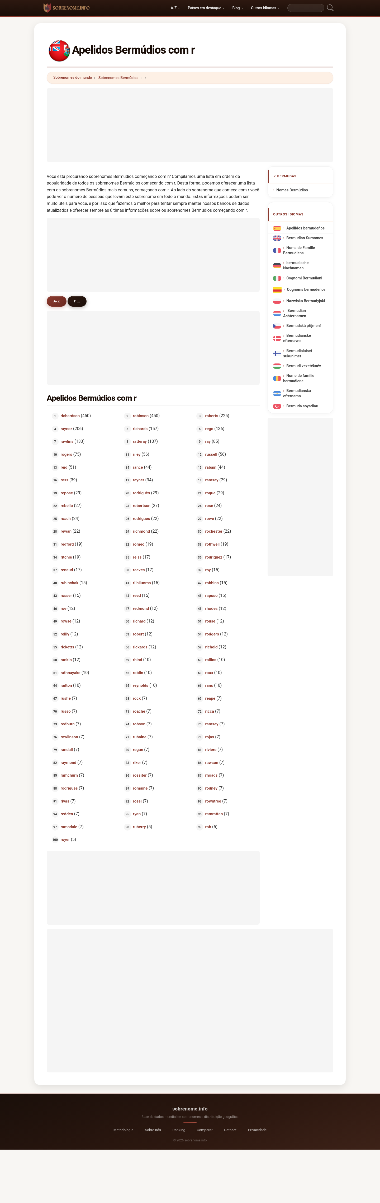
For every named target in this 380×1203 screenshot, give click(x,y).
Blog (236, 8)
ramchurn (69, 775)
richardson (70, 415)
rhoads (211, 775)
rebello (67, 505)
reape (210, 698)
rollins (210, 659)
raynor (66, 428)
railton (66, 685)
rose (209, 505)
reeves (139, 570)
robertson (141, 505)
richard (139, 621)
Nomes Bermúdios (292, 190)
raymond (69, 762)
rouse (210, 621)
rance (138, 467)
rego (209, 428)
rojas (209, 736)
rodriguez (213, 557)
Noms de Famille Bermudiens (299, 250)
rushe (66, 698)
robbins (212, 582)
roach (66, 518)
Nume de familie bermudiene (298, 378)
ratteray (140, 441)
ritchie (66, 557)
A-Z (174, 8)
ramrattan (214, 814)
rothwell (212, 544)
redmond (141, 608)
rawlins (67, 441)
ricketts (67, 646)
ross (64, 480)
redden (67, 814)
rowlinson (69, 736)
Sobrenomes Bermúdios (118, 78)
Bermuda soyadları (302, 406)
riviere (211, 749)
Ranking (179, 1130)
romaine (140, 788)
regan (138, 749)
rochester (213, 531)
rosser (66, 595)
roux (209, 672)
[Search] (305, 8)
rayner (138, 480)
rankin (66, 659)
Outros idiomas (263, 8)
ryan (137, 814)
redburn (68, 724)
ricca (209, 711)
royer (65, 839)
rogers (66, 454)
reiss (137, 557)
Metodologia (123, 1130)
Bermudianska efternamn (297, 394)
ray (208, 441)
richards (140, 428)
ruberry (139, 826)
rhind (137, 659)
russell (211, 454)
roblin (138, 672)
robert (138, 634)
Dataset (230, 1130)
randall (67, 749)
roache (139, 711)
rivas (65, 801)
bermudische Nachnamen (295, 265)
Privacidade (257, 1130)
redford (67, 544)
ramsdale (69, 826)
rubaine (139, 736)
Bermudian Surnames (304, 238)
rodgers (212, 634)
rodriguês (141, 492)
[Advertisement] (190, 125)
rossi (137, 801)
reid (64, 467)
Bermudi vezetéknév (303, 366)
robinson (141, 415)
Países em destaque (204, 8)
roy (208, 570)
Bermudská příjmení (303, 326)
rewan (66, 531)
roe (63, 608)
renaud (67, 570)
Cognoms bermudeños (306, 289)
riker (137, 762)
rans (209, 685)
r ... (77, 301)
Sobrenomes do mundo (72, 77)
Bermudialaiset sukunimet (297, 353)
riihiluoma (142, 582)
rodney (211, 788)
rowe (209, 518)
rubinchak (69, 582)
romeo (139, 544)
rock (137, 698)
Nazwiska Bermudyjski (305, 301)
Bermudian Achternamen (294, 313)
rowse (66, 621)
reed (137, 595)
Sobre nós (153, 1130)
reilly (65, 634)
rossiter (140, 775)
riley (137, 454)
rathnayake (70, 672)
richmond (141, 531)
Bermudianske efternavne (297, 338)
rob (208, 826)
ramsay (211, 480)
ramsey (211, 724)
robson (139, 724)
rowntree (213, 801)
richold (211, 646)
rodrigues (141, 518)
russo (66, 711)
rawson (211, 762)
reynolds (140, 685)
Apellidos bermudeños (305, 228)
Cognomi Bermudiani (304, 278)
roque (210, 492)
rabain (211, 467)
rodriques (69, 788)
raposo (211, 595)
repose (67, 492)
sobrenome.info (190, 1109)
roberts (211, 415)
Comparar (205, 1130)
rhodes (211, 608)
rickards (140, 646)
